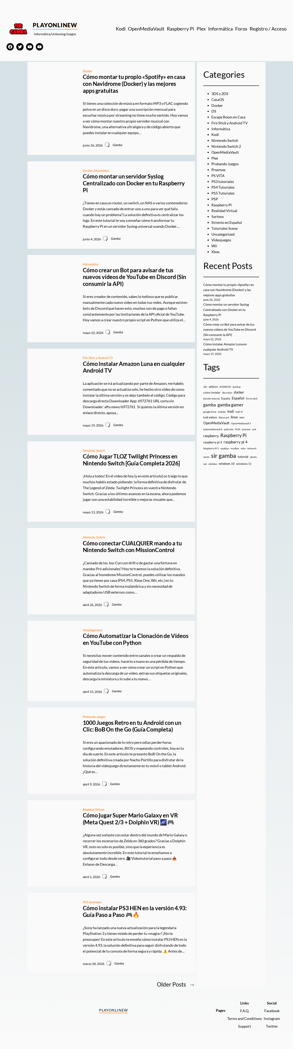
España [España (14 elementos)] (225, 398)
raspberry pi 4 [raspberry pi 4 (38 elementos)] (235, 442)
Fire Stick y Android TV (98, 358)
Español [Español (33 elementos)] (238, 398)
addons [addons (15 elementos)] (213, 386)
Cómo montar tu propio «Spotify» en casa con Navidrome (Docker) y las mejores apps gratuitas (134, 83)
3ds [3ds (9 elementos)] (205, 386)
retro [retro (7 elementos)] (243, 448)
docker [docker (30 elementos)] (239, 392)
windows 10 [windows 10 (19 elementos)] (227, 463)
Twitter (272, 1026)
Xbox (215, 251)
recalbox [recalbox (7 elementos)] (235, 448)
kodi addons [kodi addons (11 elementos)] (210, 417)
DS (213, 111)
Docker (87, 71)
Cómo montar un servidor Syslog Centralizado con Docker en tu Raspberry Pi (134, 183)
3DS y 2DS (219, 93)
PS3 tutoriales (92, 902)
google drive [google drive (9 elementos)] (209, 411)
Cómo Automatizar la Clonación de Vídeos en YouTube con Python (135, 639)
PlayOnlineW (55, 25)
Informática (101, 170)
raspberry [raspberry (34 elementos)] (211, 435)
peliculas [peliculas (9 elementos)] (228, 429)
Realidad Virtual (93, 809)
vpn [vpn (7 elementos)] (205, 464)
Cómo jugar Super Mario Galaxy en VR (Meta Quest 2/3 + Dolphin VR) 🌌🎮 (130, 819)
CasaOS (217, 99)
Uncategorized (92, 630)
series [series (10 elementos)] (206, 456)
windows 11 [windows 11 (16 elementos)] (243, 463)
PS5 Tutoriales (223, 193)
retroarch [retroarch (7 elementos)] (251, 448)
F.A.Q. (244, 1011)
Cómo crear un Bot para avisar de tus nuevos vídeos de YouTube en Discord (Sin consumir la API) (134, 277)
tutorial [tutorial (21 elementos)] (243, 456)
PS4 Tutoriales (223, 187)
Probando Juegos (94, 717)
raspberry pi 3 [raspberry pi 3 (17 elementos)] (212, 442)
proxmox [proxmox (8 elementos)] (246, 429)
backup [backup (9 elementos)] (237, 386)
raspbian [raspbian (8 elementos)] (224, 448)
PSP (214, 199)
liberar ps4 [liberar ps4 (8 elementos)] (224, 417)
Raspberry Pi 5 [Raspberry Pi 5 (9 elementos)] (211, 448)
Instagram (272, 1018)
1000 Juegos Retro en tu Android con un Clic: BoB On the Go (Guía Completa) (132, 726)
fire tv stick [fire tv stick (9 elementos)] (251, 398)
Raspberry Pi (221, 205)
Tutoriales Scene (224, 228)
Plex (214, 158)
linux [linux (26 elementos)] (234, 417)
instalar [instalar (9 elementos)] (222, 411)
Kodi (215, 134)
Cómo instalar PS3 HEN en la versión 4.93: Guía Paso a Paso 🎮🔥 (135, 911)
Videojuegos (221, 240)
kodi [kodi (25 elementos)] (230, 411)
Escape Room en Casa (228, 117)
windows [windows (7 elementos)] (213, 464)
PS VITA (217, 175)
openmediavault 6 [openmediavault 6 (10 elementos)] (212, 429)
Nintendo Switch (94, 450)
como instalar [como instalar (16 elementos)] (212, 392)
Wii (214, 246)
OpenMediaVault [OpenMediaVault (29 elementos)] (216, 423)
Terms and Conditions (244, 1018)
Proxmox (218, 169)
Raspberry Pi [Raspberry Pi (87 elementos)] (233, 435)
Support (244, 1026)
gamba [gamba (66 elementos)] (209, 404)
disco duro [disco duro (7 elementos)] (227, 392)
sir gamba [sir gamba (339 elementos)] (223, 455)
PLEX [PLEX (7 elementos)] (237, 429)
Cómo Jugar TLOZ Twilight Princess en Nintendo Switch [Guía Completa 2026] (131, 460)
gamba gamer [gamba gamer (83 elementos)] (231, 404)
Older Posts (176, 984)
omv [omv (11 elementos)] (242, 417)
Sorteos (217, 216)
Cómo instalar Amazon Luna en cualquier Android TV (134, 367)
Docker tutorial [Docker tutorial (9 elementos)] (211, 398)
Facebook (272, 1011)
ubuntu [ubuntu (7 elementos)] (253, 457)
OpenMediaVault (225, 152)
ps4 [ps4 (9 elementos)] (254, 429)
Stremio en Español (226, 222)
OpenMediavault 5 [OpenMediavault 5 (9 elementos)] (241, 423)
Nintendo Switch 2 (226, 146)
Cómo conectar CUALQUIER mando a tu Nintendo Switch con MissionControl (132, 546)
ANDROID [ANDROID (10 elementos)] (225, 386)
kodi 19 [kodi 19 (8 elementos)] (239, 411)
